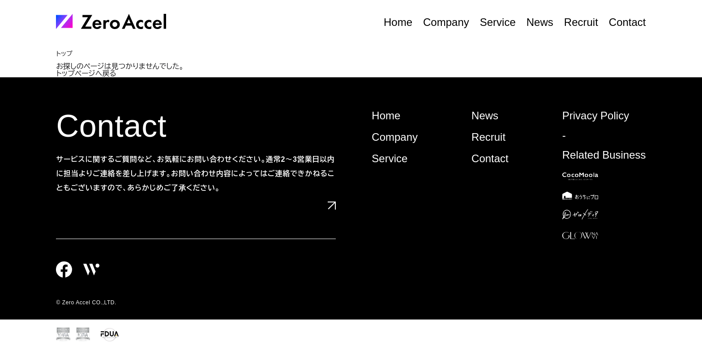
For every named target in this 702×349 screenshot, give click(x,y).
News (539, 22)
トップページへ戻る (86, 73)
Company (446, 22)
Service (498, 22)
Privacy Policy (595, 115)
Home (398, 22)
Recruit (581, 22)
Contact (627, 22)
